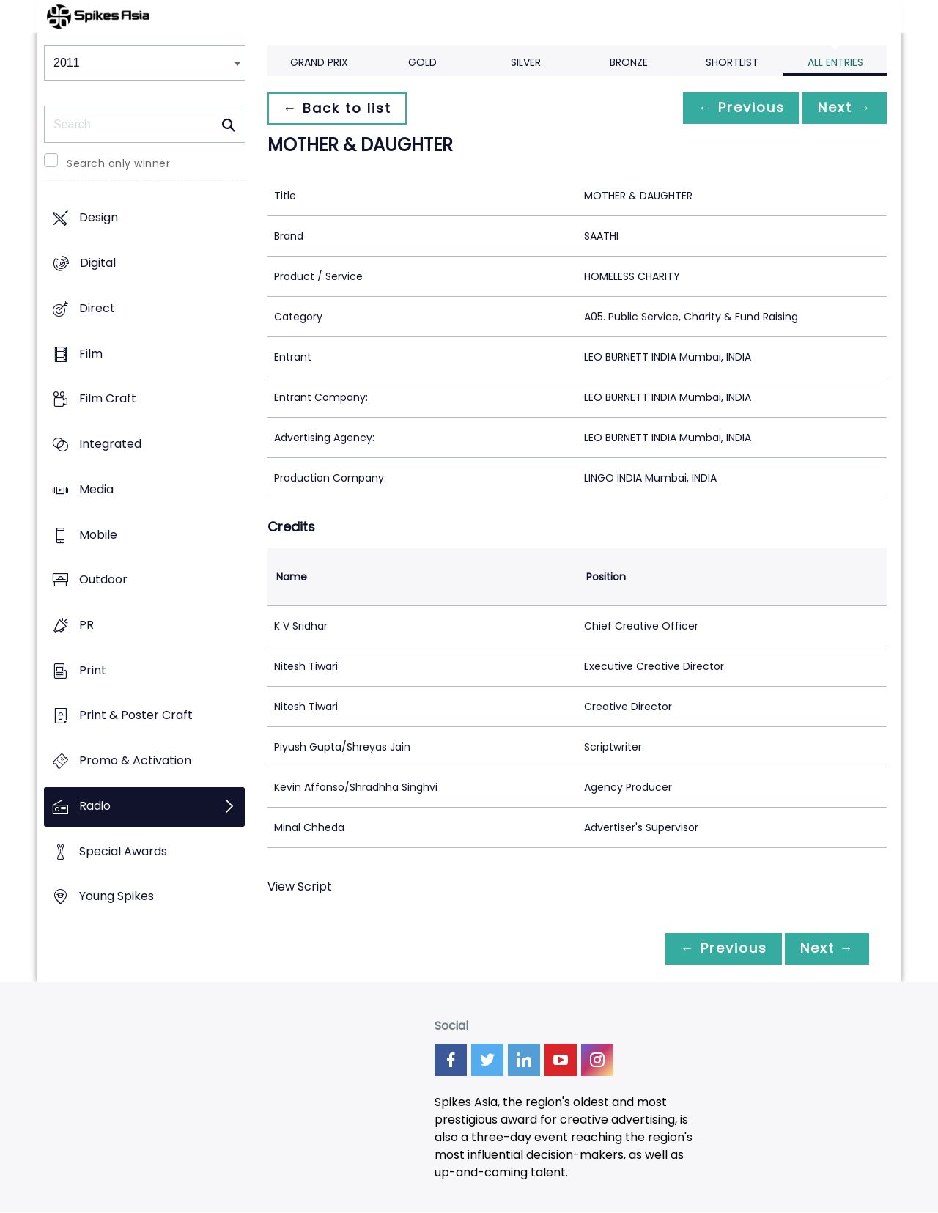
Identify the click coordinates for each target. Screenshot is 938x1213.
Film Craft (107, 399)
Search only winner (118, 163)
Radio (95, 805)
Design (98, 218)
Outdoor (103, 580)
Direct (97, 308)
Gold (422, 62)
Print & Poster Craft (136, 715)
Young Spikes (116, 896)
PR (86, 624)
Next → (842, 108)
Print (92, 670)
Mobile (98, 534)
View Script (299, 886)
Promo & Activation (135, 761)
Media (96, 489)
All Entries (835, 62)
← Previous (733, 108)
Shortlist (732, 62)
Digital (98, 263)
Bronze (629, 62)
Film (91, 353)
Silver (526, 62)
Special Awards (123, 851)
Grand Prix (319, 62)
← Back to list (339, 108)
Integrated (110, 443)
